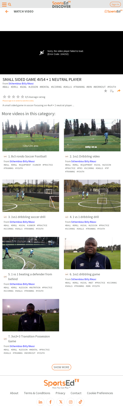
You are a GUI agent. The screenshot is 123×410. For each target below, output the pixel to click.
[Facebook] (50, 402)
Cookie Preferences (100, 393)
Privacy (60, 393)
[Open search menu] (9, 4)
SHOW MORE (61, 367)
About (14, 393)
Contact (76, 393)
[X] (61, 402)
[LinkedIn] (40, 402)
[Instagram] (70, 402)
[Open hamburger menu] (4, 4)
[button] (111, 92)
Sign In (115, 4)
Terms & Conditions (37, 393)
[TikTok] (80, 402)
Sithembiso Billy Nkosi (21, 83)
